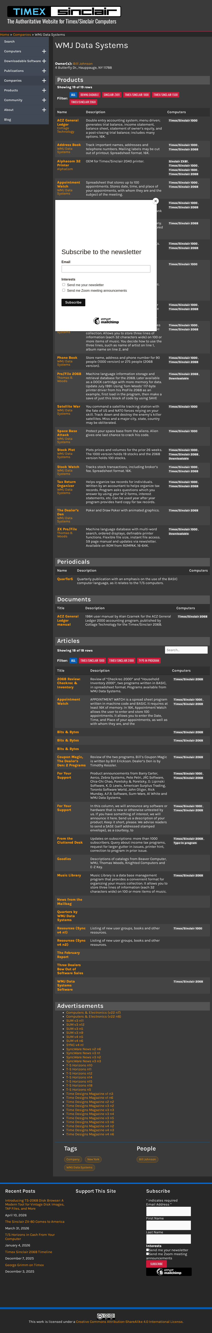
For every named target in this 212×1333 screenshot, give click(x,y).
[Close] (156, 201)
